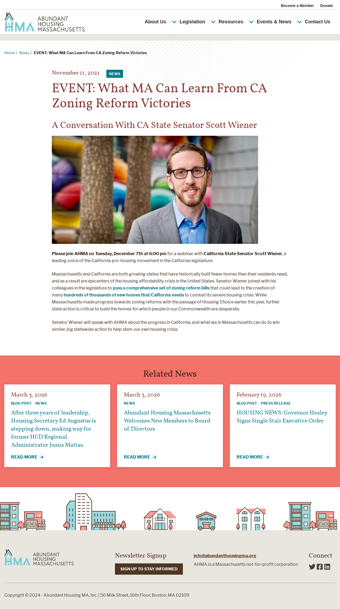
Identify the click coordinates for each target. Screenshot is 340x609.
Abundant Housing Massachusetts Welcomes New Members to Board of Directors (167, 421)
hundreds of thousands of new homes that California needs (124, 295)
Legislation (197, 21)
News (24, 52)
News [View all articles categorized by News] (114, 74)
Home (9, 52)
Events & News (279, 21)
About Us (160, 21)
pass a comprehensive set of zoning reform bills (161, 288)
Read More (30, 457)
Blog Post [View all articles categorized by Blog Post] (21, 403)
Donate (326, 5)
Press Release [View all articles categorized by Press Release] (276, 403)
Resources (236, 21)
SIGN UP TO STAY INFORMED (149, 569)
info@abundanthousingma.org (225, 555)
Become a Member (297, 5)
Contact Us (317, 21)
